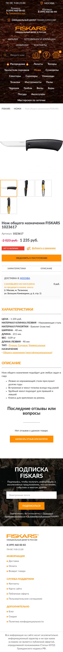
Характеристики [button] (17, 269)
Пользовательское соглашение (25, 599)
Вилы (40, 88)
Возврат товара (17, 571)
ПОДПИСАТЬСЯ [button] (31, 506)
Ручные (13, 345)
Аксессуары (38, 94)
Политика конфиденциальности (26, 621)
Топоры (52, 64)
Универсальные (37, 345)
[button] (15, 13)
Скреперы (32, 76)
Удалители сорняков (16, 70)
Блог (11, 611)
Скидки (13, 616)
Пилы (49, 82)
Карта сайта (15, 589)
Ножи (37, 70)
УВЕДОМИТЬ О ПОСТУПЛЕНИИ (31, 258)
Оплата (13, 566)
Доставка (14, 561)
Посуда (22, 94)
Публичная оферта (19, 594)
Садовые (22, 345)
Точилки (15, 82)
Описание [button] (46, 269)
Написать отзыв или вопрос (31, 439)
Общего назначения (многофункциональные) (27, 352)
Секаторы (15, 76)
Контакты (40, 45)
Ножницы (48, 76)
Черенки (14, 88)
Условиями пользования (38, 516)
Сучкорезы (52, 70)
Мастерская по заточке (31, 100)
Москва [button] (25, 278)
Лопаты (38, 64)
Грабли (28, 88)
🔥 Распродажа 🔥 (17, 64)
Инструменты (33, 82)
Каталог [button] (13, 39)
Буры (51, 88)
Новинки (22, 45)
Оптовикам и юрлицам (39, 39)
